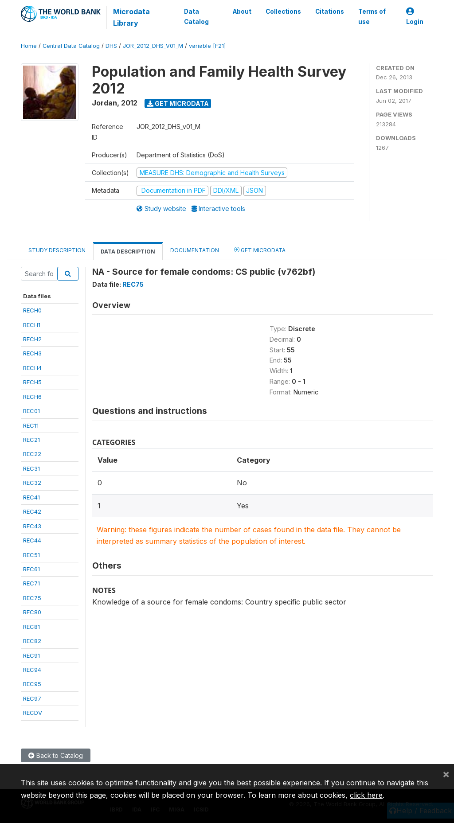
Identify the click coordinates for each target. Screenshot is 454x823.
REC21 (31, 439)
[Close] (446, 773)
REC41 (31, 497)
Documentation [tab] (194, 250)
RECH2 (32, 339)
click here (366, 795)
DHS (111, 46)
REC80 (32, 612)
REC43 (32, 526)
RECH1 (31, 324)
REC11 (31, 425)
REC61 (31, 569)
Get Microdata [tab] (260, 250)
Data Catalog (196, 16)
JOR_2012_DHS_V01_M (153, 46)
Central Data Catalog (71, 46)
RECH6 (32, 396)
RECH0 (32, 310)
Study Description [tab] (57, 250)
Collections (283, 11)
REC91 (31, 655)
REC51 (31, 554)
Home (29, 46)
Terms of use (372, 16)
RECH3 (32, 353)
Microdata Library (131, 17)
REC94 (32, 669)
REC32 (32, 482)
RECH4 (32, 367)
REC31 (31, 468)
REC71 (31, 583)
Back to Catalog (55, 755)
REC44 (32, 540)
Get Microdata (178, 103)
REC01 (31, 410)
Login (414, 16)
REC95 (32, 683)
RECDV (32, 712)
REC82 (32, 640)
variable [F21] (207, 46)
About (242, 11)
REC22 (32, 453)
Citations (329, 11)
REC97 (32, 698)
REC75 (32, 597)
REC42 (32, 511)
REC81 (31, 626)
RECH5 (32, 382)
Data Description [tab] (128, 251)
